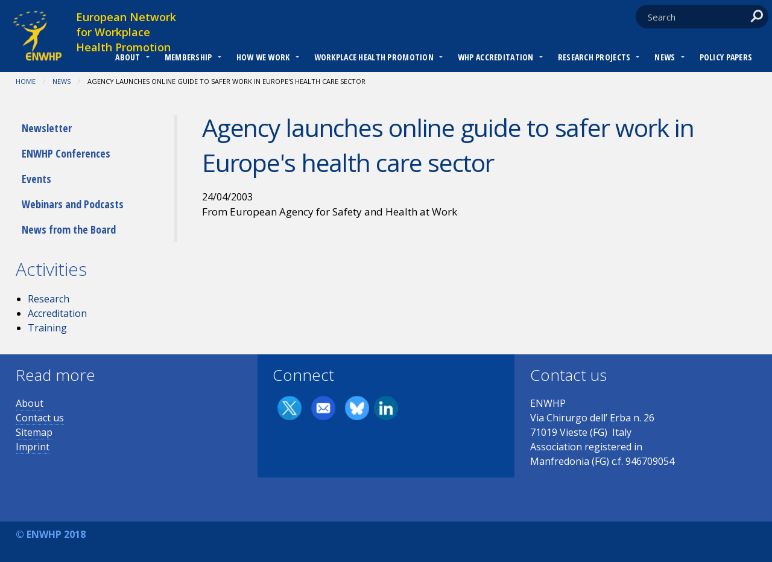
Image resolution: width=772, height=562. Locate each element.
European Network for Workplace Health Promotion (126, 32)
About (127, 57)
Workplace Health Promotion (374, 57)
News (664, 57)
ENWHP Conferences (66, 153)
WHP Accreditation (496, 57)
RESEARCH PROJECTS (594, 57)
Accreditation (57, 313)
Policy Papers (726, 57)
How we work (263, 57)
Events (36, 178)
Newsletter (47, 128)
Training (47, 327)
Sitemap (34, 432)
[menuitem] (127, 58)
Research (48, 298)
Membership (188, 57)
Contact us (40, 417)
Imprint (32, 446)
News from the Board (69, 229)
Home (26, 81)
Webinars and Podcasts (73, 204)
